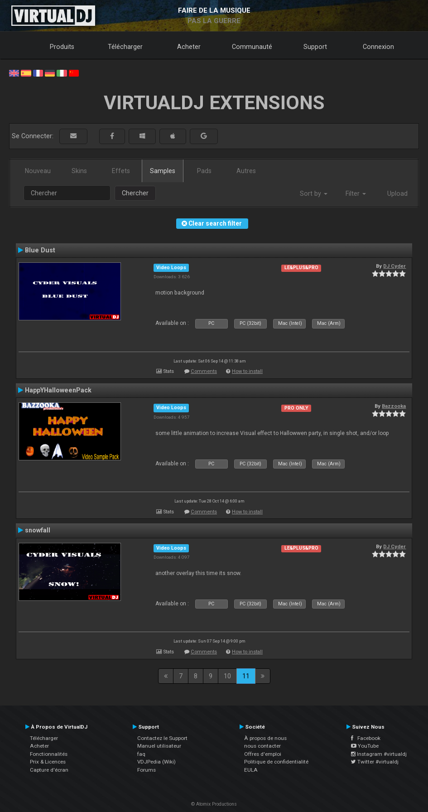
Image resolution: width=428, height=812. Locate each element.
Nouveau (38, 170)
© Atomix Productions (214, 804)
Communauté (252, 46)
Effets (121, 170)
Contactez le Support (162, 738)
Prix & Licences (48, 762)
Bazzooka (394, 406)
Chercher (135, 193)
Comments (204, 371)
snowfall (37, 530)
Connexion (378, 46)
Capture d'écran (49, 770)
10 (227, 676)
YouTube (365, 746)
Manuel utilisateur (159, 746)
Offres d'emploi (262, 754)
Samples (162, 170)
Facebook (365, 738)
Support (315, 46)
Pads (204, 170)
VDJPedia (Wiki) (156, 762)
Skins (79, 170)
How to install (247, 371)
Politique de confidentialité (276, 762)
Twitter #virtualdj (375, 762)
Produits (62, 46)
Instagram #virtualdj (379, 754)
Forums (146, 770)
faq (141, 754)
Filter (356, 193)
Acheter (189, 46)
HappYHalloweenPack (58, 390)
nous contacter (262, 746)
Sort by (313, 193)
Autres (246, 170)
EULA (251, 770)
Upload (397, 193)
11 (246, 676)
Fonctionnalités (48, 754)
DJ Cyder (394, 266)
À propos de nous (265, 738)
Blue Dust (40, 250)
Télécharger (125, 46)
